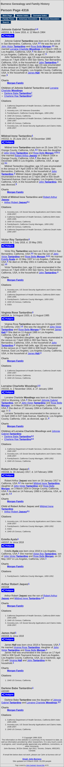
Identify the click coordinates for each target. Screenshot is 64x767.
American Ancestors (28, 19)
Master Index (22, 15)
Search (6, 22)
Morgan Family (15, 83)
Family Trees (8, 19)
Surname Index (40, 15)
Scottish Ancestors (50, 19)
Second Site (40, 765)
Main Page (7, 15)
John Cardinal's (31, 765)
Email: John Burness (32, 759)
